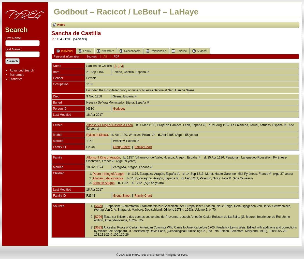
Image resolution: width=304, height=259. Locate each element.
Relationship (156, 51)
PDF (116, 56)
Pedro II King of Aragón (108, 174)
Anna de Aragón (103, 183)
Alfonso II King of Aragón (103, 157)
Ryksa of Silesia (97, 135)
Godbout (119, 108)
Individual (64, 51)
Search (16, 30)
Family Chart (143, 147)
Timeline (179, 51)
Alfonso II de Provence (108, 178)
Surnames (17, 75)
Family (85, 51)
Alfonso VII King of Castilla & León (109, 125)
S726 (98, 217)
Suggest (199, 51)
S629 (98, 206)
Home (61, 24)
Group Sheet (121, 147)
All (105, 56)
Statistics (16, 79)
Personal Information (67, 56)
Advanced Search (22, 70)
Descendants (130, 51)
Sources (91, 56)
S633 (98, 227)
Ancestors (105, 51)
